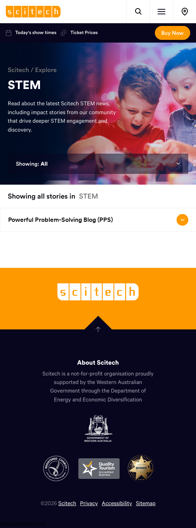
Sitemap (146, 503)
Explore (46, 70)
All (43, 163)
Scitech (18, 70)
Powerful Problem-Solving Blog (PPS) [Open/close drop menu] (98, 220)
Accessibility (117, 503)
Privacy (89, 503)
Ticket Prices (78, 33)
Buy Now (172, 32)
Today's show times (31, 33)
